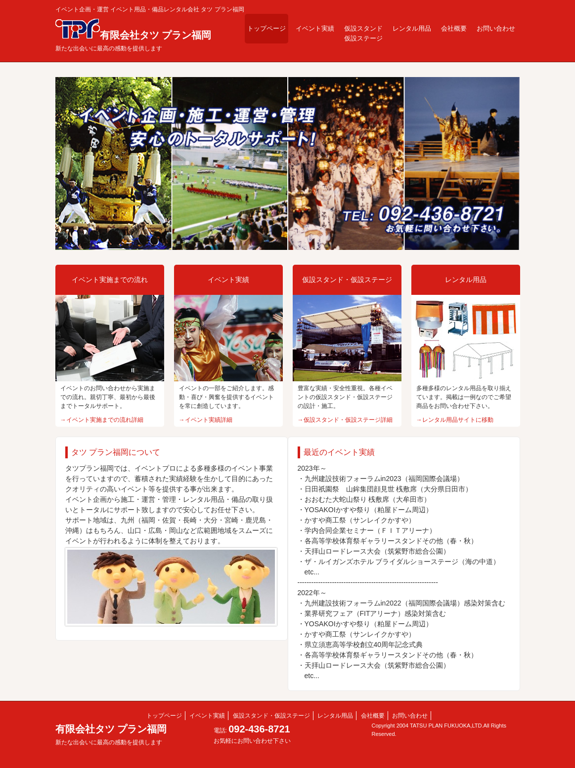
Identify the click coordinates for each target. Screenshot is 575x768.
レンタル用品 (412, 28)
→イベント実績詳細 (205, 419)
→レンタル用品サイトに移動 (454, 419)
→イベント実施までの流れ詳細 (101, 419)
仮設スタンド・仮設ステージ (271, 715)
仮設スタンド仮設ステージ (363, 33)
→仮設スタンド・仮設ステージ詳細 (345, 419)
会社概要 (454, 28)
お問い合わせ (496, 28)
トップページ (266, 28)
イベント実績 (315, 28)
